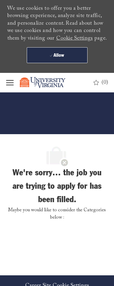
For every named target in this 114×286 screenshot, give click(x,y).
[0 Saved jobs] (100, 82)
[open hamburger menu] (10, 82)
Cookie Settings (74, 38)
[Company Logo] (47, 82)
